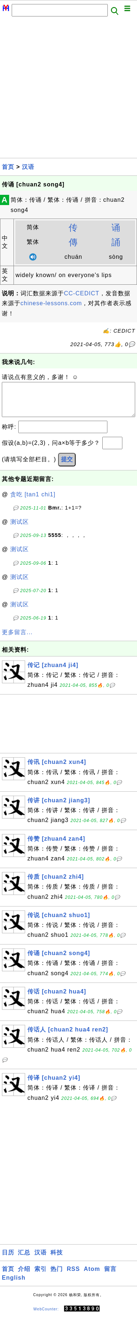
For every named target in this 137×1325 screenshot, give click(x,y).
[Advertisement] (68, 89)
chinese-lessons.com (51, 303)
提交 (67, 466)
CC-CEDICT (81, 293)
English (14, 1285)
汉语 (28, 167)
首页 (8, 167)
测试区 (19, 529)
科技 (56, 1260)
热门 (56, 1276)
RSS (73, 1276)
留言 (110, 1276)
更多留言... (17, 639)
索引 (40, 1276)
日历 (8, 1260)
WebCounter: (46, 1316)
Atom (92, 1276)
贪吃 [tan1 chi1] (33, 502)
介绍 (24, 1276)
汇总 (24, 1260)
